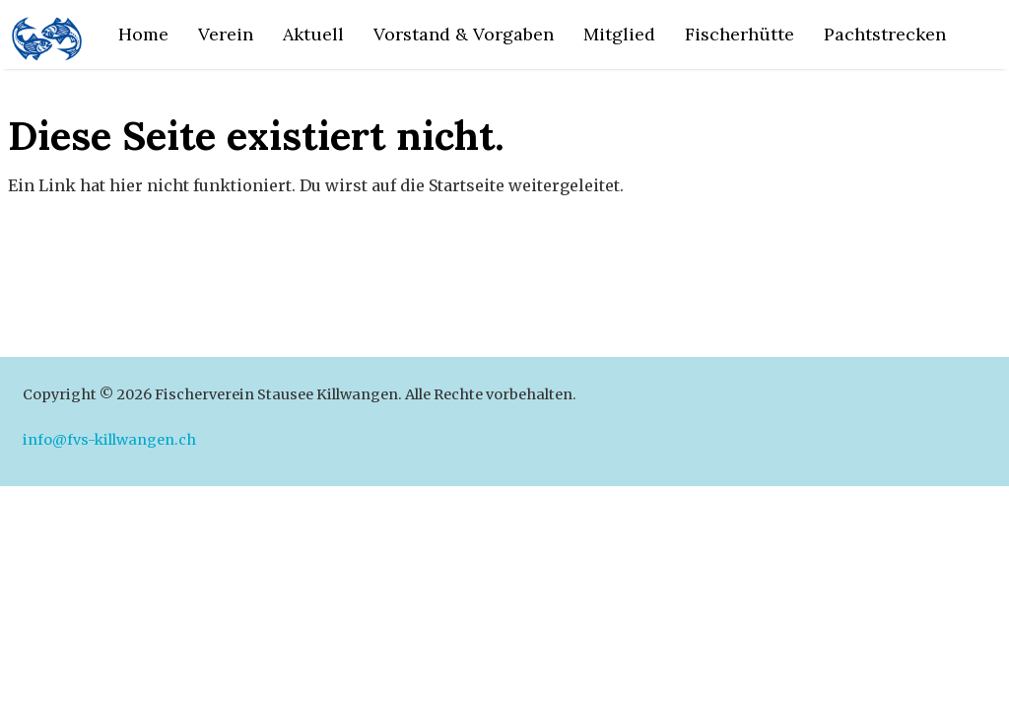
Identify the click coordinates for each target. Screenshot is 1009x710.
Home (143, 34)
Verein (225, 34)
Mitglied (619, 34)
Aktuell (313, 34)
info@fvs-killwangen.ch (109, 440)
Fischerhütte (739, 34)
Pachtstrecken (885, 34)
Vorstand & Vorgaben (463, 34)
